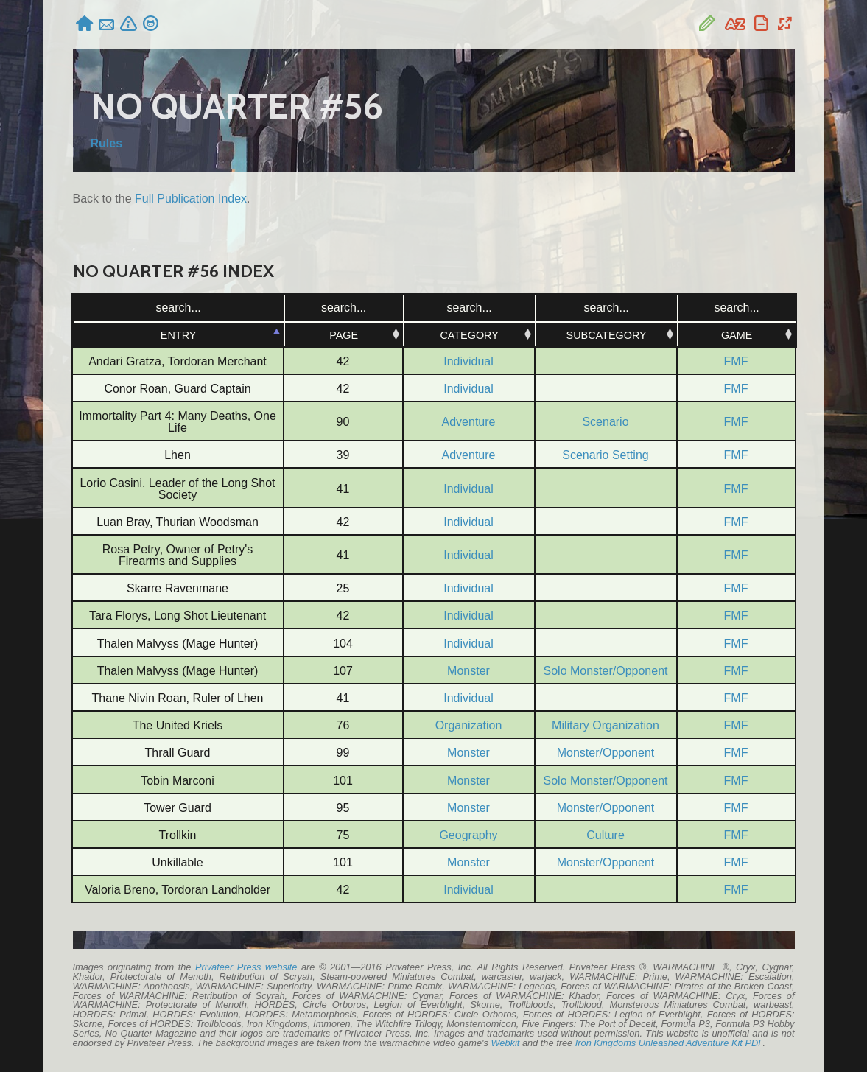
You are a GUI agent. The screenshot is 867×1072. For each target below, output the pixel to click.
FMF (736, 361)
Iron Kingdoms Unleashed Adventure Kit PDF (669, 1042)
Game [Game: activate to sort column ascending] (735, 335)
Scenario (605, 422)
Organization (468, 725)
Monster (468, 671)
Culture (605, 835)
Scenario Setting (605, 455)
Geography (468, 835)
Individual (468, 361)
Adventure (469, 422)
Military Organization (605, 725)
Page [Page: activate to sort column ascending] (343, 335)
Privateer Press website (246, 967)
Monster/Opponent (606, 752)
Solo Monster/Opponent (606, 671)
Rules (107, 143)
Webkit (505, 1042)
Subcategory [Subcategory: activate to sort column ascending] (605, 335)
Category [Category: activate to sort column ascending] (468, 335)
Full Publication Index (191, 198)
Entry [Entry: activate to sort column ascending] (178, 335)
